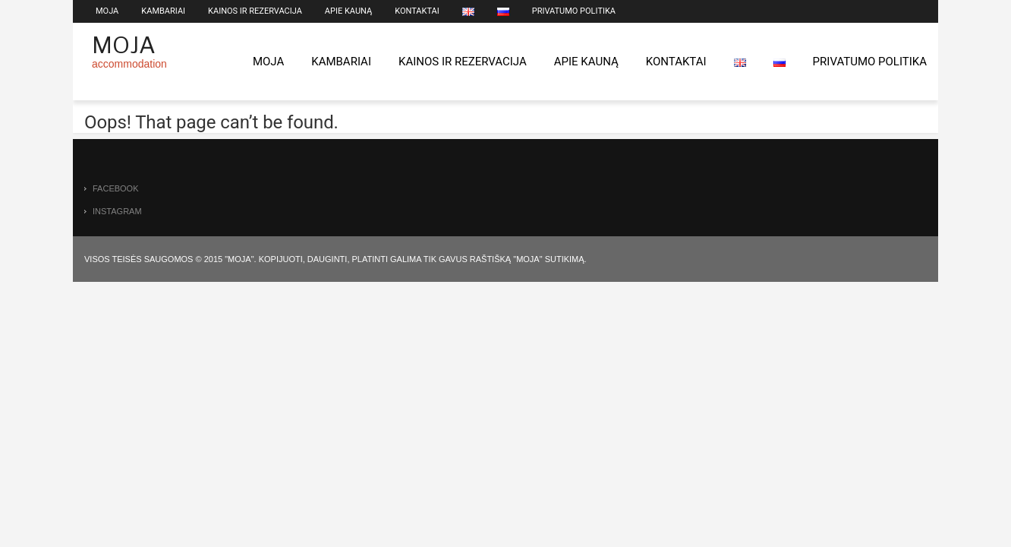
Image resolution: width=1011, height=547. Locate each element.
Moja (107, 11)
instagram (117, 211)
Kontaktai (417, 11)
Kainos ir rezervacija (255, 11)
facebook (116, 188)
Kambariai (163, 11)
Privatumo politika (574, 11)
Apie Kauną (348, 11)
